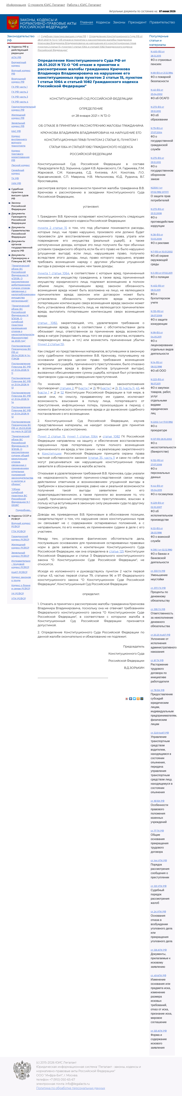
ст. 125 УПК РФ (159, 886)
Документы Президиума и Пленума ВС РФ (21, 258)
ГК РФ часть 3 (19, 96)
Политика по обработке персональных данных (70, 1088)
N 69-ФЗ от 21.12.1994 (162, 72)
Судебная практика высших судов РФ (63, 36)
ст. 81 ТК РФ (157, 660)
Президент (137, 22)
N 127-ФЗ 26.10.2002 (161, 439)
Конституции (51, 453)
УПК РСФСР (18, 598)
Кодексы (103, 22)
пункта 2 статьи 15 (52, 228)
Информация (16, 5)
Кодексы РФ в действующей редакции (19, 49)
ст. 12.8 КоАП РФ (160, 732)
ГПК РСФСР (18, 531)
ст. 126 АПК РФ (159, 950)
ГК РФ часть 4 (19, 101)
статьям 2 (66, 388)
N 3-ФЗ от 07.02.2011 (161, 273)
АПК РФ (16, 57)
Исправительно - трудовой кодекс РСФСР (20, 564)
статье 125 (116, 551)
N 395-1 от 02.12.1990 (161, 549)
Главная (86, 22)
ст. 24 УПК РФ (158, 911)
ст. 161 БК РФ (157, 801)
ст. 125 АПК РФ (159, 1030)
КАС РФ (16, 131)
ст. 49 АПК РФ (158, 975)
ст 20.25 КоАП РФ (160, 635)
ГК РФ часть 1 (19, 86)
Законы (119, 22)
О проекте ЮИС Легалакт (46, 5)
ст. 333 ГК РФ (158, 571)
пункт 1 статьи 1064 (82, 436)
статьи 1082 (47, 323)
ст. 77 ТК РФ (157, 830)
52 (62, 392)
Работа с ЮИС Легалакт (84, 5)
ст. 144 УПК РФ (159, 860)
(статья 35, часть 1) (101, 457)
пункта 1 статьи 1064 (53, 273)
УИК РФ (16, 183)
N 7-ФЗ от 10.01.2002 (162, 251)
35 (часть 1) (126, 388)
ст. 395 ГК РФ (158, 609)
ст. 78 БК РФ (157, 690)
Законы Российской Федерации (18, 206)
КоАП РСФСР (19, 572)
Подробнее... (23, 510)
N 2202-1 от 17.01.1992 (162, 422)
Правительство (162, 22)
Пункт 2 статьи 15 (51, 436)
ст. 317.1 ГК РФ (158, 588)
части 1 (84, 388)
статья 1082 (111, 436)
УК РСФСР (17, 593)
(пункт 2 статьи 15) (51, 344)
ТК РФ (15, 178)
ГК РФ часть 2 (19, 91)
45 (137, 388)
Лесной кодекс (20, 165)
